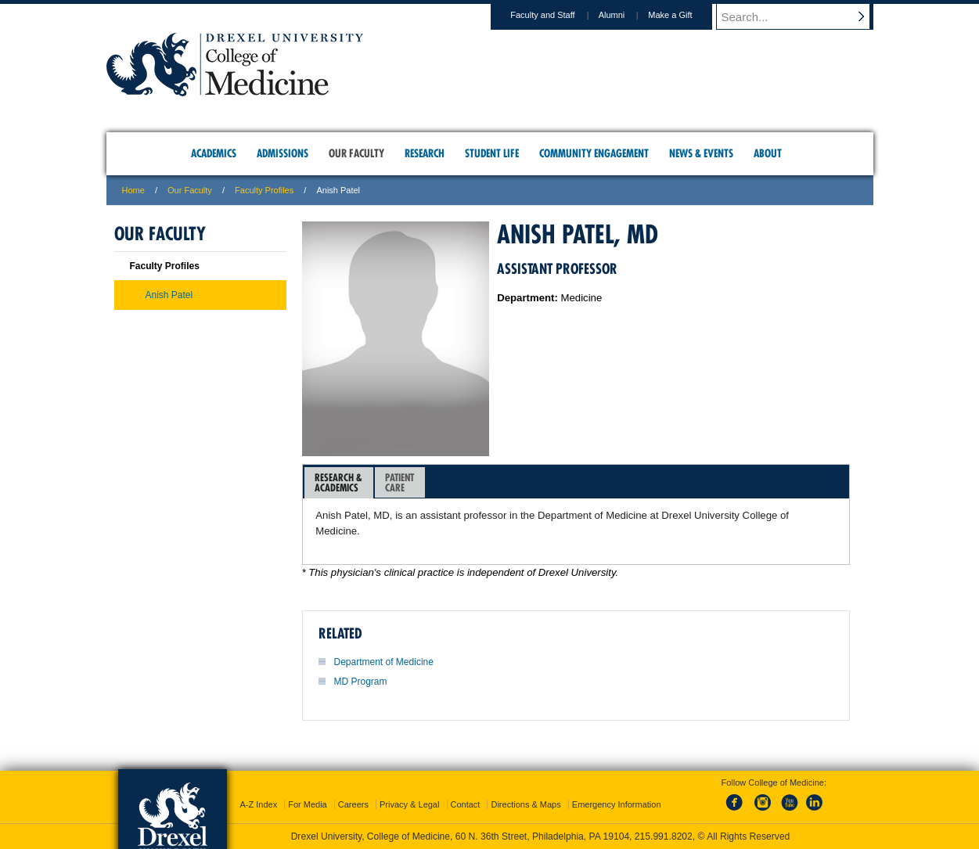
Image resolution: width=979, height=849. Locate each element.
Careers (353, 804)
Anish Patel (169, 295)
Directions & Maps (525, 804)
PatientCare (399, 482)
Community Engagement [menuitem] (594, 153)
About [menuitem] (768, 153)
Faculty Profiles (264, 190)
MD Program (360, 681)
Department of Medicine (384, 662)
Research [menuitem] (425, 153)
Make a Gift (685, 15)
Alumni (627, 15)
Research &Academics (338, 482)
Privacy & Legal (409, 804)
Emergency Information (616, 804)
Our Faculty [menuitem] (356, 153)
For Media (307, 804)
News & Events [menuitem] (701, 153)
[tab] (338, 482)
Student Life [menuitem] (492, 153)
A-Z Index (258, 804)
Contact (466, 804)
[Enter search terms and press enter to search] (802, 16)
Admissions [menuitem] (282, 153)
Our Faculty (189, 190)
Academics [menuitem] (213, 153)
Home (133, 190)
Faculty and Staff (557, 15)
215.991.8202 (664, 836)
